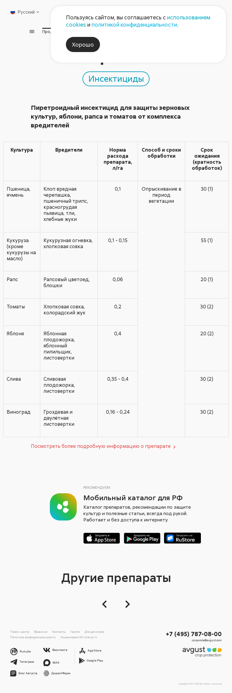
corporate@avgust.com (207, 640)
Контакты (59, 631)
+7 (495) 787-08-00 (194, 633)
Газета (75, 631)
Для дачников (94, 631)
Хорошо (83, 44)
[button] (106, 604)
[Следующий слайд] (126, 604)
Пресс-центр (19, 631)
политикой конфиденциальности (134, 24)
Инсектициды (116, 78)
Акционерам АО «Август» (78, 637)
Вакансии (40, 631)
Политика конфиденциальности (33, 637)
